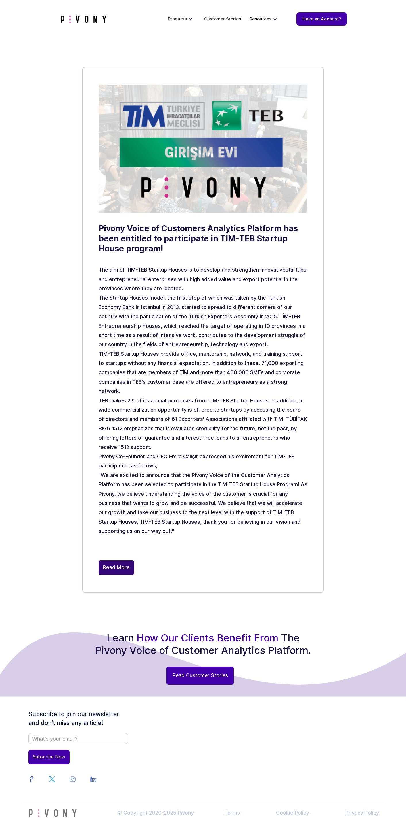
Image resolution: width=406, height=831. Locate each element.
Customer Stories (222, 19)
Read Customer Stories (200, 675)
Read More (116, 567)
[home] (83, 19)
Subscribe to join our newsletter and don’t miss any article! (73, 718)
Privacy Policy (362, 813)
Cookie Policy (292, 813)
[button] (180, 19)
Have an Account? (321, 19)
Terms (232, 813)
